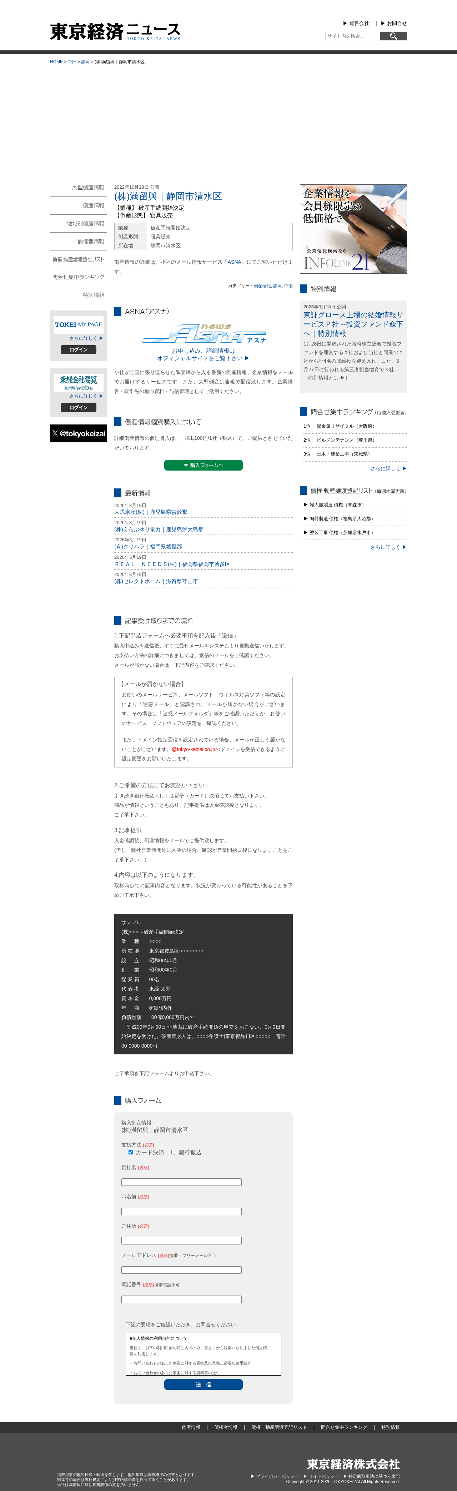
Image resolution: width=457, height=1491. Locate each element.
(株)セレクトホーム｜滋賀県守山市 (156, 581)
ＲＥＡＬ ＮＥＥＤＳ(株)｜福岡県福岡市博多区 (172, 564)
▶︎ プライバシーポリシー (275, 1476)
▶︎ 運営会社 (356, 23)
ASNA (234, 262)
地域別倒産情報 (78, 223)
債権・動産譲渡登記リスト (78, 259)
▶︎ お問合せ (394, 23)
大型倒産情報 (78, 190)
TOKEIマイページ (79, 325)
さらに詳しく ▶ (87, 338)
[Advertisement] (228, 122)
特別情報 (78, 294)
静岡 (85, 61)
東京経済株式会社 (353, 1464)
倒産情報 (262, 285)
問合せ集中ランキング (78, 276)
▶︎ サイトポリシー (320, 1476)
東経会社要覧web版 (79, 383)
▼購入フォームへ (203, 465)
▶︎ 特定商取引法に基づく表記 (371, 1476)
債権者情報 (78, 241)
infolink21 (353, 229)
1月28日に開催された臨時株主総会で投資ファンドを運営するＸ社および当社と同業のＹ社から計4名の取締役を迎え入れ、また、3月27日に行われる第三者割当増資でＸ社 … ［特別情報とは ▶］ (353, 361)
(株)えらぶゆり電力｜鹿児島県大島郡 (159, 529)
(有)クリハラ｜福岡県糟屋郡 (148, 546)
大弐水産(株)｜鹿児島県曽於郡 (150, 512)
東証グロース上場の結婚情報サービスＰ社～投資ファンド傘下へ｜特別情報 (353, 324)
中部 (72, 61)
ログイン (78, 349)
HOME (56, 61)
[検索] (393, 36)
